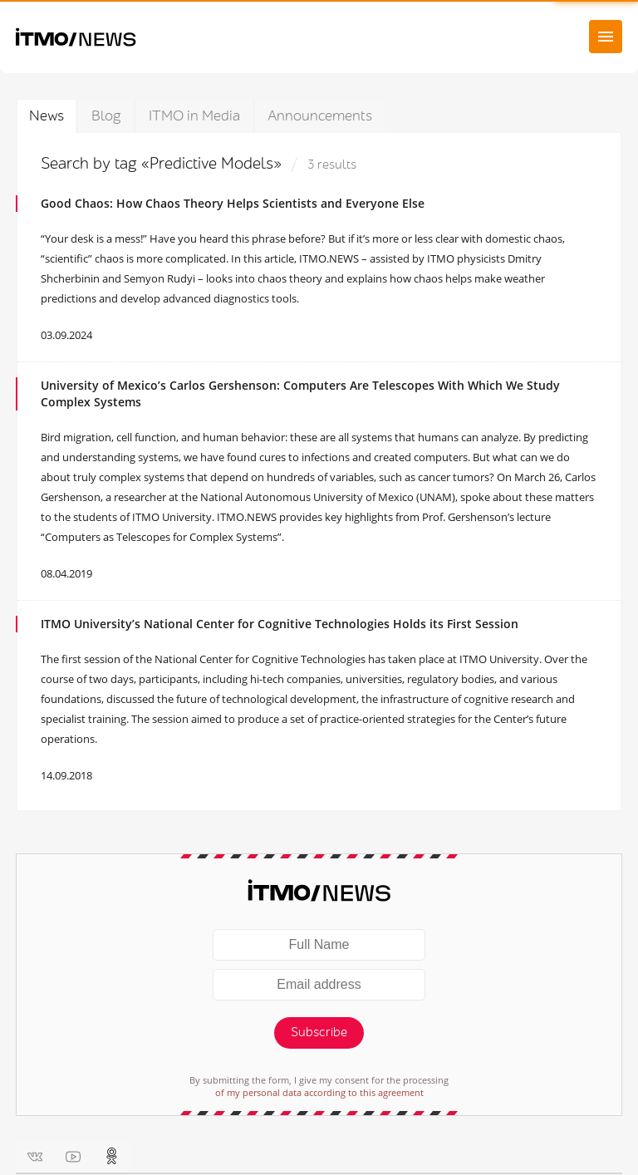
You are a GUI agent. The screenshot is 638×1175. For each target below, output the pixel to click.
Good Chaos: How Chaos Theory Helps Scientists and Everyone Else (233, 203)
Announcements (319, 116)
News (46, 116)
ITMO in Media (194, 116)
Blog (106, 116)
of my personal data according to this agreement (319, 1092)
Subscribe (319, 1032)
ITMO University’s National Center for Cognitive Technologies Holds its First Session (279, 624)
